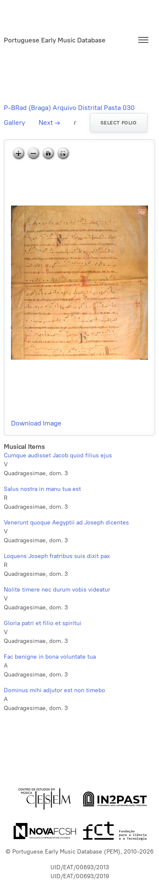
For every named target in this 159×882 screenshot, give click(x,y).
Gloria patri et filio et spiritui (42, 623)
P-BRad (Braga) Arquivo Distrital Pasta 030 (69, 108)
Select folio (118, 123)
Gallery (14, 122)
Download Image (36, 423)
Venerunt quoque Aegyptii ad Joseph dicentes (66, 522)
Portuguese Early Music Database (55, 40)
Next (49, 122)
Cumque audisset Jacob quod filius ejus (58, 455)
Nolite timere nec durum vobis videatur (57, 589)
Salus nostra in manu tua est (42, 489)
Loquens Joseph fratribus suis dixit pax (57, 556)
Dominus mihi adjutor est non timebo (54, 690)
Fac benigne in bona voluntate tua (50, 656)
